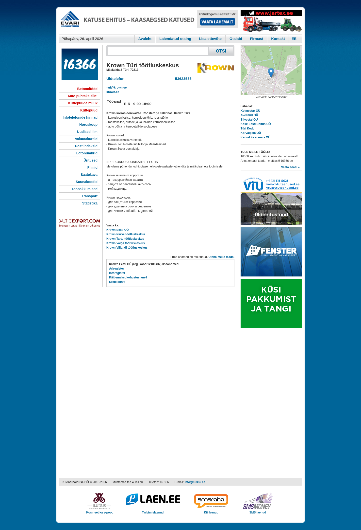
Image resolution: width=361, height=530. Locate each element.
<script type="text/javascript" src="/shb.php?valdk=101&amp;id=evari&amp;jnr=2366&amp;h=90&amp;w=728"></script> (148, 21)
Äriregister (116, 268)
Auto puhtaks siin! (82, 96)
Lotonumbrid (87, 153)
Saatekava (89, 175)
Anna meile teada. (221, 257)
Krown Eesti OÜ (117, 230)
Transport (90, 196)
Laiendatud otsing (175, 39)
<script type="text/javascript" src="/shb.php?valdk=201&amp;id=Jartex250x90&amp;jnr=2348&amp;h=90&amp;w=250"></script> (271, 21)
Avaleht (145, 39)
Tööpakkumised (84, 189)
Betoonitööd (87, 89)
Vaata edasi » (290, 167)
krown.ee (112, 92)
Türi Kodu (248, 128)
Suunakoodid (87, 182)
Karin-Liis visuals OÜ (255, 137)
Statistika (90, 203)
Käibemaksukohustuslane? (128, 277)
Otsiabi (236, 39)
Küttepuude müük (83, 103)
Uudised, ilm (87, 132)
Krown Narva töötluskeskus (125, 234)
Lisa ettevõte (210, 39)
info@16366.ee (195, 482)
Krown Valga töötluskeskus (125, 243)
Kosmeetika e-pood (100, 511)
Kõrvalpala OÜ (251, 133)
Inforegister (117, 273)
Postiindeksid (86, 146)
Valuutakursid (86, 139)
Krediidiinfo (117, 282)
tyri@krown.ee (116, 87)
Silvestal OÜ (249, 119)
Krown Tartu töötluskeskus (125, 238)
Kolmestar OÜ (250, 110)
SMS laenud (258, 511)
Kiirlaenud (211, 511)
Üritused (90, 160)
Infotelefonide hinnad (80, 117)
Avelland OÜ (249, 115)
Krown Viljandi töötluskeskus (127, 247)
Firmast (256, 39)
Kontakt (278, 39)
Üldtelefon (115, 78)
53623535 (182, 78)
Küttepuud (89, 110)
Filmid (92, 167)
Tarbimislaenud (153, 511)
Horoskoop (88, 125)
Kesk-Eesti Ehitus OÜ (256, 124)
